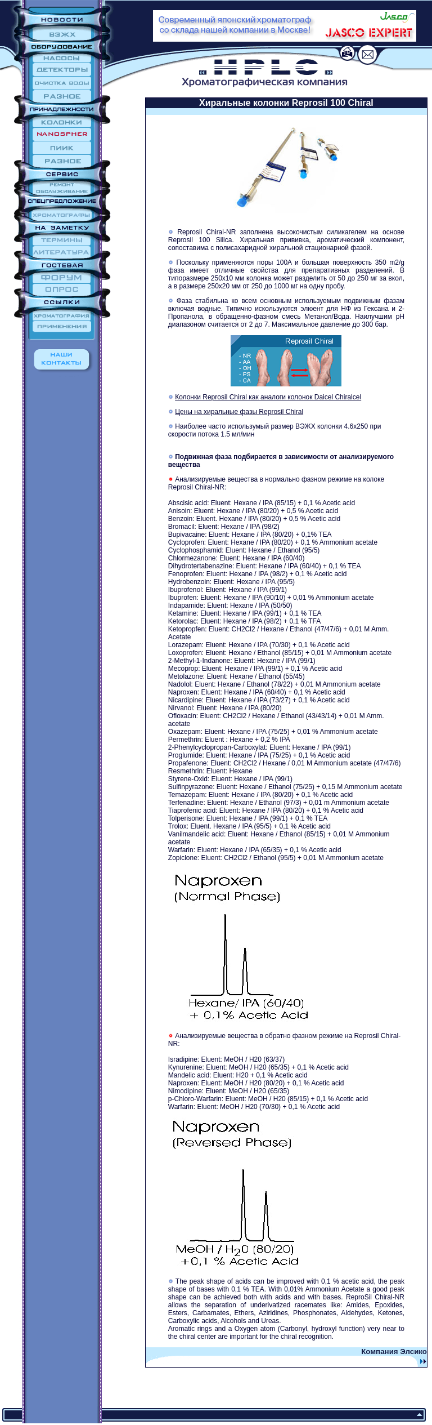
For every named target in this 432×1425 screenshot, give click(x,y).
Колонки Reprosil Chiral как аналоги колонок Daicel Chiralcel (268, 397)
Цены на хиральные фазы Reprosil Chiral (239, 412)
